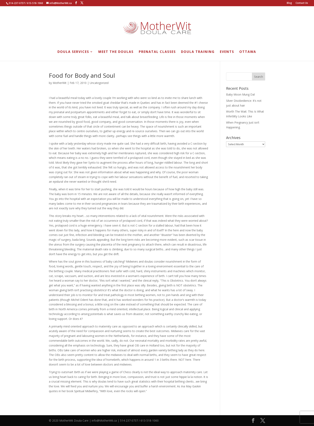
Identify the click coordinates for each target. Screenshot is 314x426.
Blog (289, 3)
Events (227, 52)
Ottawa (247, 52)
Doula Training (198, 52)
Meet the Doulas (116, 52)
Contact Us (302, 3)
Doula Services (73, 52)
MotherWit (59, 83)
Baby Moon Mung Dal (240, 94)
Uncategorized (99, 83)
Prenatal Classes (157, 52)
